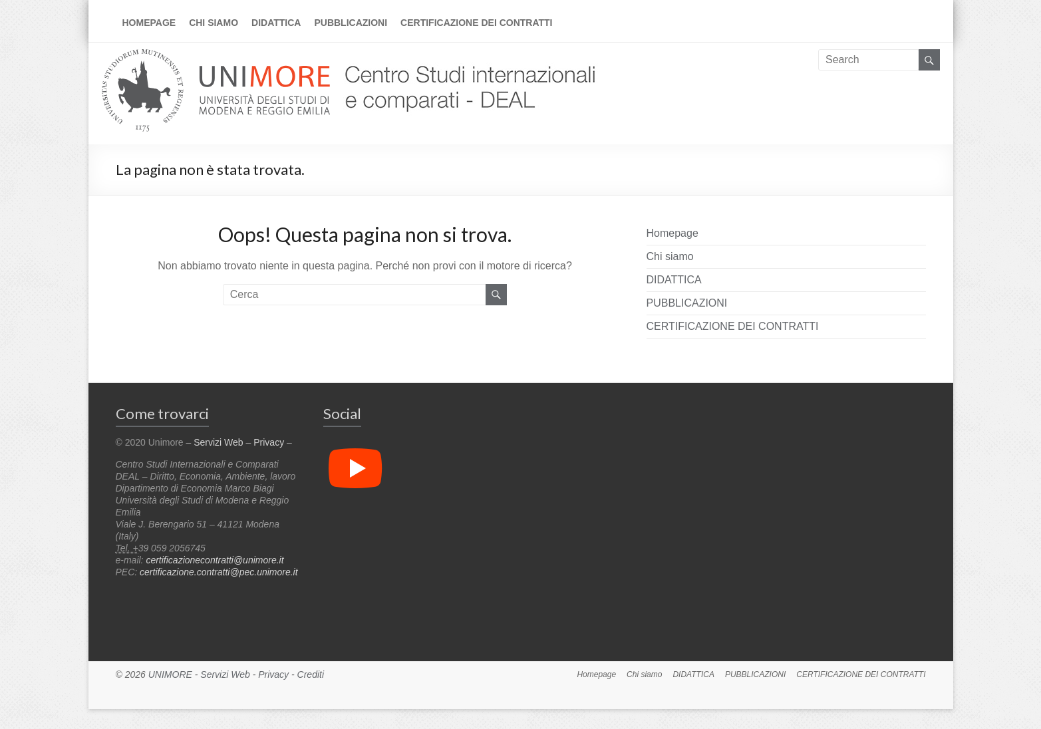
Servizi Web (218, 442)
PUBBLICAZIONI (350, 22)
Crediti (310, 674)
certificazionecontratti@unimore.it (214, 560)
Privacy (268, 442)
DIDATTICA (276, 22)
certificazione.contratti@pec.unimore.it (219, 572)
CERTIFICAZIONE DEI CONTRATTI (476, 22)
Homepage (149, 22)
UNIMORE (170, 674)
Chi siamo (213, 22)
